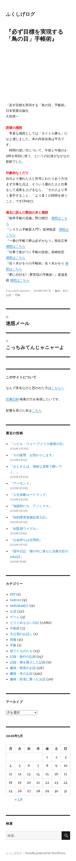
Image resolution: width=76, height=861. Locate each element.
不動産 (15, 628)
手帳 (17, 295)
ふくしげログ (20, 14)
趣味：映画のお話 (23, 668)
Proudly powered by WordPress (45, 853)
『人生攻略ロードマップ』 (29, 495)
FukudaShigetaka (18, 290)
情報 (13, 640)
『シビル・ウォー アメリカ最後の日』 (38, 444)
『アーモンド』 (21, 483)
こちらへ (57, 388)
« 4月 (19, 799)
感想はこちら (15, 246)
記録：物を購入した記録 (28, 662)
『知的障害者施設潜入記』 (29, 517)
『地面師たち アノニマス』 (31, 506)
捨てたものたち (21, 651)
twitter (15, 600)
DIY (13, 594)
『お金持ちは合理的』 (26, 540)
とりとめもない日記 (24, 623)
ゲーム (15, 617)
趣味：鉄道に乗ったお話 (28, 679)
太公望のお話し (21, 634)
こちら (37, 410)
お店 (13, 611)
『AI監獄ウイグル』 (24, 528)
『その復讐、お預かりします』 (32, 455)
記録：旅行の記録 (23, 656)
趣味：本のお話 (21, 673)
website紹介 (19, 606)
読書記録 (12, 399)
